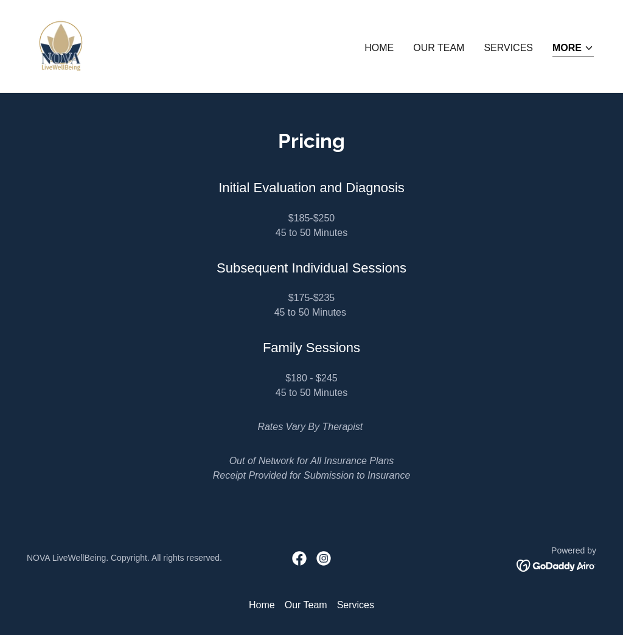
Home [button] (262, 605)
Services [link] (508, 48)
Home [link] (379, 48)
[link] (60, 45)
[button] (573, 49)
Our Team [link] (438, 48)
